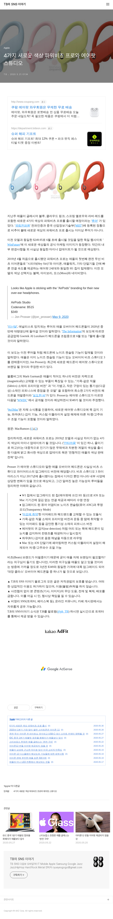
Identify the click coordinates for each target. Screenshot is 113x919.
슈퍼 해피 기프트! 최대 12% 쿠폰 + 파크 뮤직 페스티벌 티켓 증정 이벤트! (44, 140)
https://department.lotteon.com (28, 128)
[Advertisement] (56, 668)
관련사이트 (9, 899)
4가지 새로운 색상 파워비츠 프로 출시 (28, 725)
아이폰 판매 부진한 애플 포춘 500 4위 (28, 758)
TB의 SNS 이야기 (15, 4)
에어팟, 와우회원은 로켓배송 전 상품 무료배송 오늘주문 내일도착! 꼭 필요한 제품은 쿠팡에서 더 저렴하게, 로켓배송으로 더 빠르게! (45, 114)
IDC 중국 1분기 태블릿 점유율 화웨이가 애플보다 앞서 (36, 738)
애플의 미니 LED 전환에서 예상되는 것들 (29, 762)
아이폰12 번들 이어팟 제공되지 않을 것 (28, 746)
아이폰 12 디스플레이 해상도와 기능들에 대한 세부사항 (36, 754)
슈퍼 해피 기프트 (23, 134)
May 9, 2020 (60, 316)
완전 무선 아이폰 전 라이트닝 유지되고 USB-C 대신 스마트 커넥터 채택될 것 (47, 734)
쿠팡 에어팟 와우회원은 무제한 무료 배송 (41, 107)
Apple (12, 719)
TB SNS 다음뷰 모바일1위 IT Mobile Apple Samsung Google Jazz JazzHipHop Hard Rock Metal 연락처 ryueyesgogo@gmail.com (46, 865)
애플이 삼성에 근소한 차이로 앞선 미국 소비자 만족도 (35, 750)
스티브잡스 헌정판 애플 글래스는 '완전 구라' (31, 742)
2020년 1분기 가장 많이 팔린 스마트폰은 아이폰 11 (34, 730)
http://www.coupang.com (25, 101)
